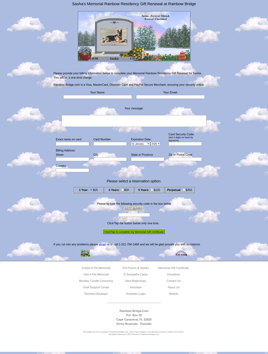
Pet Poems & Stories (136, 270)
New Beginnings (135, 283)
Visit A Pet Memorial (96, 276)
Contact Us (174, 283)
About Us (174, 289)
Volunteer (136, 289)
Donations (173, 276)
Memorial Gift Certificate (173, 270)
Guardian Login (135, 295)
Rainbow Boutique (96, 295)
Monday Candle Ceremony (96, 283)
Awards (173, 295)
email (102, 246)
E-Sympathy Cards (136, 276)
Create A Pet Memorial (96, 270)
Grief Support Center (96, 289)
